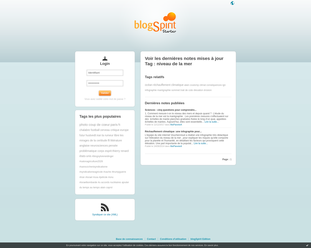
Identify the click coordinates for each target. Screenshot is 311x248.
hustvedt (91, 135)
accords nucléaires (111, 182)
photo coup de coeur (95, 125)
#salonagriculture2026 (91, 161)
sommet (175, 90)
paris (114, 125)
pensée (113, 145)
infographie (151, 90)
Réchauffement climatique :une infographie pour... (173, 131)
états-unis (85, 156)
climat (203, 85)
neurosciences (99, 145)
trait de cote (186, 90)
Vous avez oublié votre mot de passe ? (104, 99)
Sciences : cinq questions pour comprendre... (171, 110)
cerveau (105, 130)
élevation (198, 90)
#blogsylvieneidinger (103, 156)
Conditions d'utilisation (173, 239)
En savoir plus (211, 245)
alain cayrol (106, 187)
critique (115, 130)
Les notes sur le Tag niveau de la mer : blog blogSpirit (155, 22)
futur (82, 135)
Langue (232, 3)
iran (99, 135)
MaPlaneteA (176, 124)
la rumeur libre (110, 135)
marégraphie (164, 90)
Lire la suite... (211, 121)
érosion (208, 90)
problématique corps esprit (96, 151)
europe (124, 130)
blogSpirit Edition (200, 239)
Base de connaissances (129, 239)
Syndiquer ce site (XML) (105, 214)
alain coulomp (191, 85)
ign (224, 85)
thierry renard (120, 151)
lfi (109, 140)
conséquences (214, 85)
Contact (151, 239)
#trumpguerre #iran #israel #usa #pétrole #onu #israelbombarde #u (103, 177)
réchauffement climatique (168, 84)
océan (149, 84)
